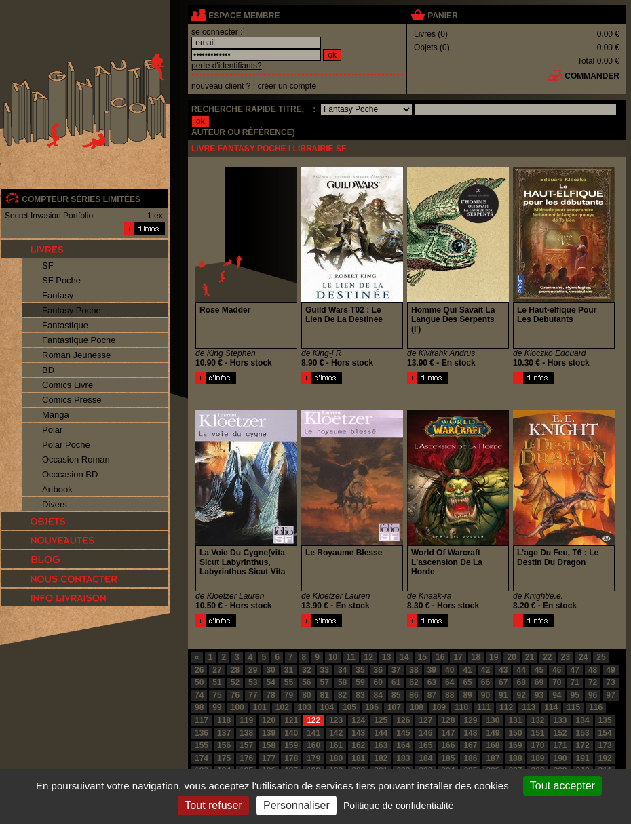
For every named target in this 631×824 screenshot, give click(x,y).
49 (610, 670)
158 (268, 745)
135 (605, 720)
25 (600, 657)
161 (336, 745)
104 (327, 707)
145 (403, 733)
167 (470, 745)
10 (332, 657)
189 (537, 758)
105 (349, 707)
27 (216, 670)
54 (270, 682)
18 (476, 657)
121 (291, 720)
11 (350, 657)
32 (306, 670)
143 (358, 733)
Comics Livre (67, 385)
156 (224, 745)
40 (449, 670)
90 (485, 695)
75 (216, 695)
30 (270, 670)
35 (360, 670)
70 (556, 682)
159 (291, 745)
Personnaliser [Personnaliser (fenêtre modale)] (296, 805)
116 (596, 707)
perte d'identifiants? (226, 66)
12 (368, 657)
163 (380, 745)
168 (492, 745)
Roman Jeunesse (76, 355)
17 (457, 657)
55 (288, 682)
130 (492, 720)
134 (583, 720)
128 (448, 720)
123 (336, 720)
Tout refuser (213, 805)
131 (515, 720)
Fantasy (57, 295)
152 (560, 733)
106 (372, 707)
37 (395, 670)
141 (313, 733)
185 (448, 758)
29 (252, 670)
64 (449, 682)
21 (529, 657)
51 (216, 682)
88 (449, 695)
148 (470, 733)
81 (324, 695)
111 (484, 707)
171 (560, 745)
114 (551, 707)
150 (515, 733)
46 (556, 670)
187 (492, 758)
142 (336, 733)
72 (592, 682)
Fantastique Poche (78, 340)
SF (48, 265)
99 (216, 707)
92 (520, 695)
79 (288, 695)
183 (403, 758)
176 (246, 758)
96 (592, 695)
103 (304, 707)
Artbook (57, 489)
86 (413, 695)
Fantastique (65, 325)
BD (48, 370)
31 (288, 670)
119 (246, 720)
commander (592, 76)
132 (537, 720)
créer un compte (286, 86)
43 (503, 670)
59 (360, 682)
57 (324, 682)
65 (467, 682)
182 (380, 758)
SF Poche (61, 280)
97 (610, 695)
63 (431, 682)
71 (575, 682)
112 (506, 707)
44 (520, 670)
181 (358, 758)
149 (492, 733)
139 (268, 733)
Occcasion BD (70, 474)
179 (313, 758)
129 (470, 720)
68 (520, 682)
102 (282, 707)
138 (246, 733)
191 (583, 758)
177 (268, 758)
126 (403, 720)
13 (386, 657)
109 (439, 707)
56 (306, 682)
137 (224, 733)
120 (268, 720)
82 (342, 695)
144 (380, 733)
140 (291, 733)
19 (493, 657)
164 (403, 745)
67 (503, 682)
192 (605, 758)
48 (592, 670)
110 (461, 707)
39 (431, 670)
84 (378, 695)
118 (224, 720)
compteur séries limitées (81, 199)
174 (201, 758)
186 (470, 758)
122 (313, 720)
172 (583, 745)
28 (235, 670)
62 (413, 682)
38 (413, 670)
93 (539, 695)
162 (358, 745)
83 (360, 695)
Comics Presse (71, 400)
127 (425, 720)
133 (560, 720)
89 (467, 695)
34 (342, 670)
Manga (55, 415)
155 (201, 745)
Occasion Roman (76, 459)
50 (199, 682)
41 (467, 670)
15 (422, 657)
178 (291, 758)
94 (556, 695)
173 (605, 745)
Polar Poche (66, 444)
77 (252, 695)
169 (515, 745)
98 (199, 707)
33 (324, 670)
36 (378, 670)
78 (270, 695)
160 (313, 745)
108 (416, 707)
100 (237, 707)
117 (201, 720)
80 (306, 695)
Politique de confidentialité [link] (398, 805)
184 (425, 758)
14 (404, 657)
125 (380, 720)
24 (583, 657)
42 (485, 670)
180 (336, 758)
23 (565, 657)
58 (342, 682)
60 (378, 682)
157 (246, 745)
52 (235, 682)
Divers (54, 504)
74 (199, 695)
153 (583, 733)
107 (394, 707)
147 (448, 733)
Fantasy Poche (71, 310)
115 (573, 707)
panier (442, 15)
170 (537, 745)
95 (575, 695)
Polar (52, 430)
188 (515, 758)
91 (503, 695)
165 (425, 745)
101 (260, 707)
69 (539, 682)
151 (537, 733)
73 (610, 682)
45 (539, 670)
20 (511, 657)
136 (201, 733)
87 (431, 695)
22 (547, 657)
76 (235, 695)
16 (440, 657)
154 (605, 733)
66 (485, 682)
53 (252, 682)
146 (425, 733)
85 (395, 695)
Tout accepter (562, 785)
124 (358, 720)
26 (199, 670)
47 (575, 670)
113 (528, 707)
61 (395, 682)
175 (224, 758)
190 (560, 758)
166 (448, 745)
